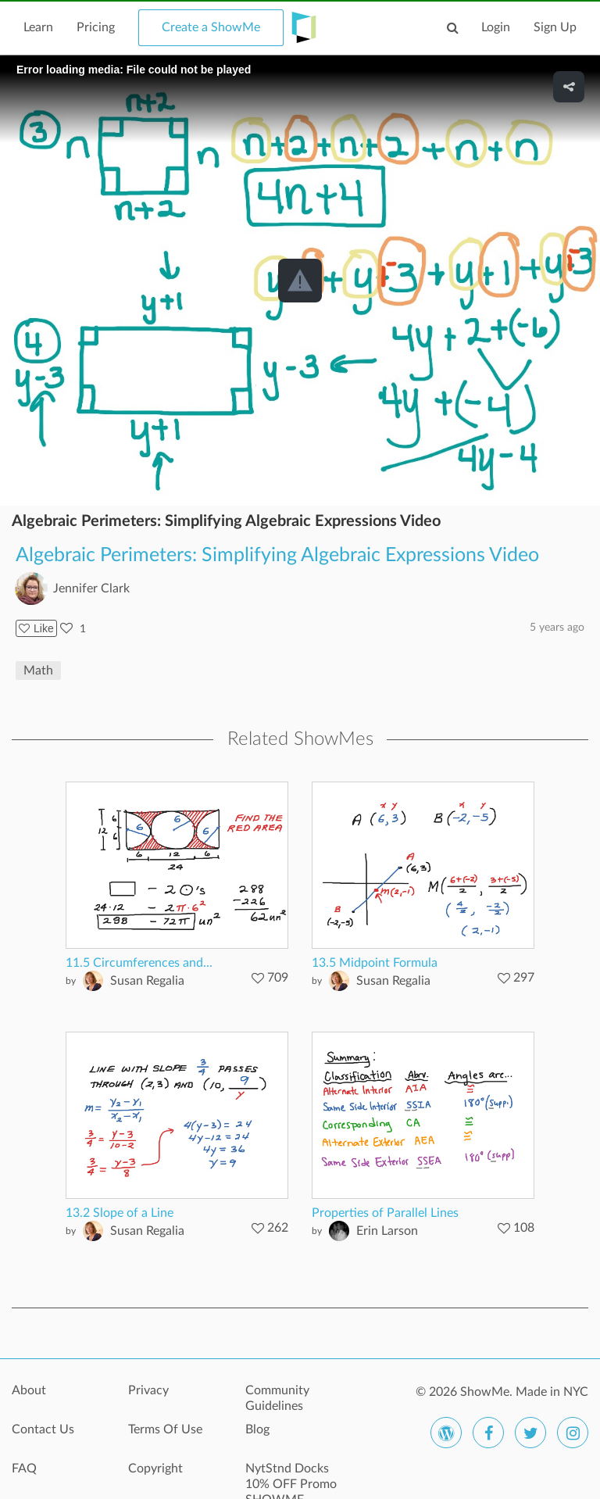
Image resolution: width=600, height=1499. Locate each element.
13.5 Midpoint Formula (375, 963)
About (29, 1390)
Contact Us (43, 1429)
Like (36, 628)
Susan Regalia (147, 981)
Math (38, 670)
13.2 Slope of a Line (119, 1213)
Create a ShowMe (211, 27)
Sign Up (555, 27)
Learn (38, 27)
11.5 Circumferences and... (139, 963)
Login (495, 27)
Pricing (96, 27)
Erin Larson (387, 1231)
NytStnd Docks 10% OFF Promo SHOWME (291, 1477)
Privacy (148, 1390)
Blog (257, 1429)
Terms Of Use (165, 1429)
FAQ (24, 1468)
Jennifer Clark (91, 588)
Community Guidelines (277, 1398)
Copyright (155, 1468)
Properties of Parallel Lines (385, 1213)
